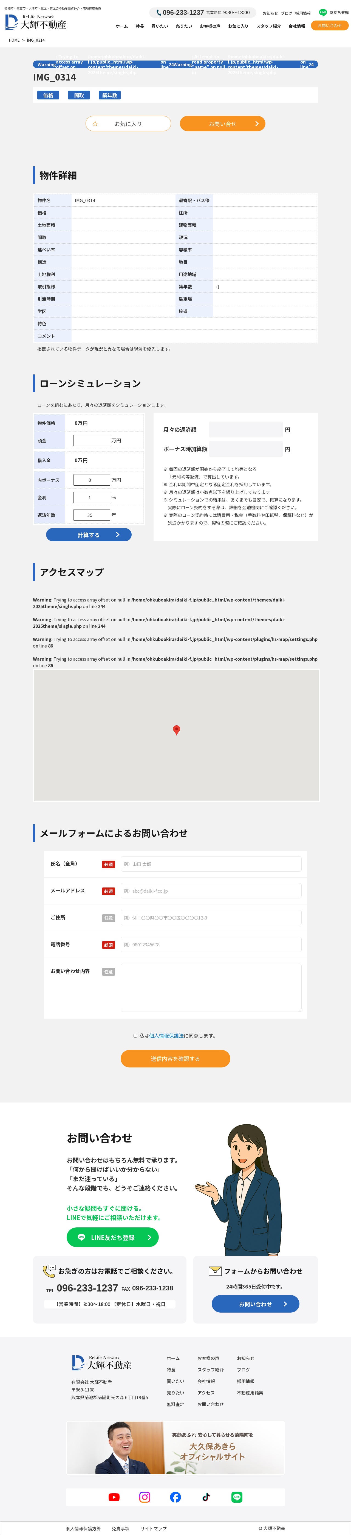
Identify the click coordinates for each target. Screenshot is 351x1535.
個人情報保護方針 (83, 1528)
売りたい (184, 26)
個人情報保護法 (166, 1035)
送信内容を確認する (175, 1059)
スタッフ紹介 (268, 26)
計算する (99, 535)
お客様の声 (210, 26)
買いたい (160, 26)
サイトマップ (153, 1528)
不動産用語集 (250, 1392)
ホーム (122, 26)
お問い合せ (234, 124)
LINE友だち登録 (114, 1237)
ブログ (286, 13)
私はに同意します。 (176, 1035)
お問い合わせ (330, 25)
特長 (140, 26)
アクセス (206, 1392)
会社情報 (297, 26)
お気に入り (238, 26)
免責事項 (120, 1528)
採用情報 (303, 13)
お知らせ (270, 13)
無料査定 (175, 1404)
